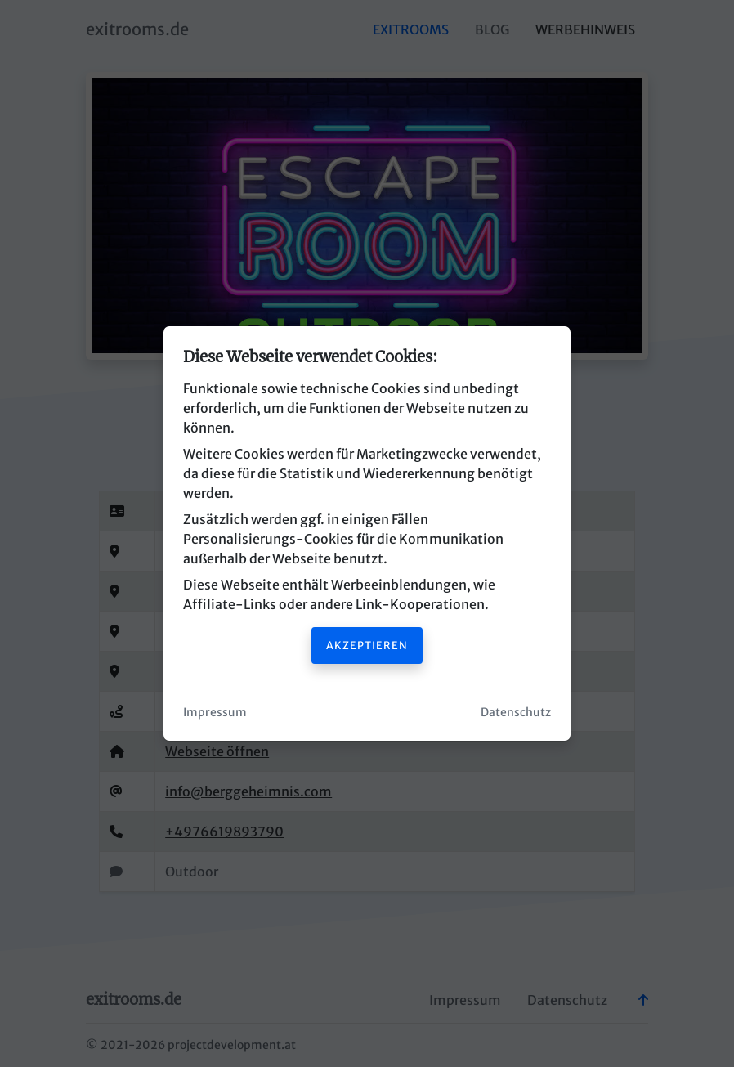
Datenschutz (516, 712)
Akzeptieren (367, 645)
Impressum (215, 712)
